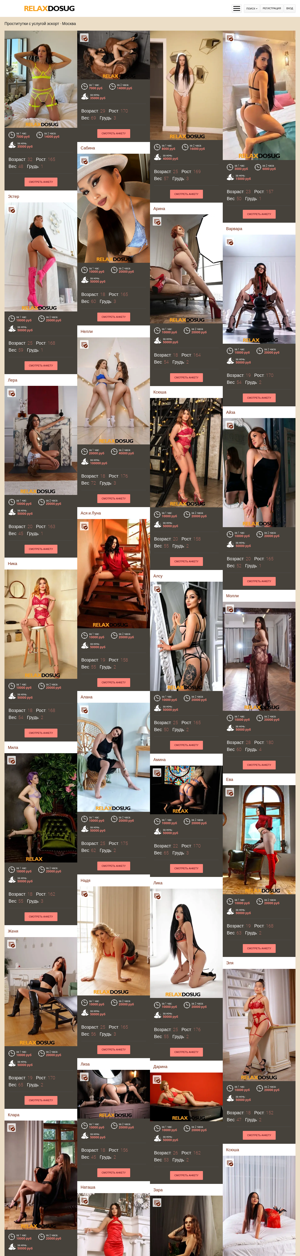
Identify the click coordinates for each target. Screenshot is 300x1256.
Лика (157, 741)
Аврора (89, 1244)
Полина (233, 1099)
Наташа (17, 1036)
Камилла (18, 1244)
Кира (154, 1098)
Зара (87, 1036)
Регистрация (272, 8)
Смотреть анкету (114, 133)
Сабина (88, 148)
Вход (289, 8)
